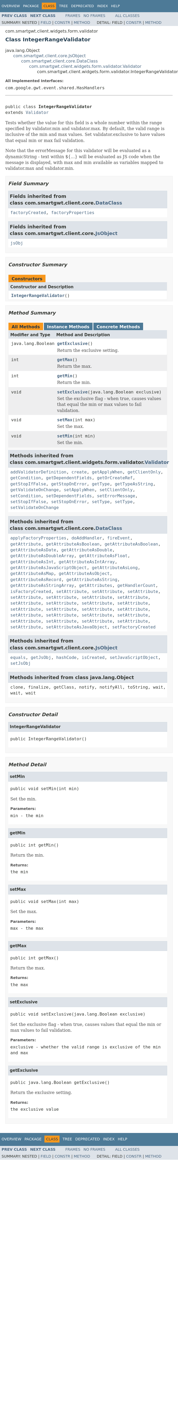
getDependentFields (69, 477)
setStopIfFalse (28, 501)
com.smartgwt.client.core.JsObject (49, 55)
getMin (64, 375)
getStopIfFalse (28, 483)
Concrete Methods (118, 326)
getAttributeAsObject (84, 573)
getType (100, 483)
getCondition (25, 477)
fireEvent (118, 538)
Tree (63, 6)
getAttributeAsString (91, 579)
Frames (72, 16)
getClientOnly (144, 472)
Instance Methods (68, 326)
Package (31, 6)
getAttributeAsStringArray (42, 585)
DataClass (108, 203)
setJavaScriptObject (134, 657)
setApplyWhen (79, 489)
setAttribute (71, 591)
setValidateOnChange (34, 507)
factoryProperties (72, 212)
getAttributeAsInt (32, 561)
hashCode (66, 657)
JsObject (106, 233)
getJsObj (41, 657)
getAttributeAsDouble (86, 549)
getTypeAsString (134, 483)
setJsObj (20, 663)
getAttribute (25, 544)
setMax (64, 419)
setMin (64, 436)
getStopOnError (69, 483)
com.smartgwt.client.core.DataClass (59, 61)
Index (102, 6)
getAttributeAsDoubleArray (42, 555)
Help (115, 6)
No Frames (95, 16)
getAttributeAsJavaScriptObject (48, 567)
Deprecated (82, 6)
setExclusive (72, 392)
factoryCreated (28, 212)
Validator (37, 112)
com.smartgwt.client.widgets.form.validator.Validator (85, 66)
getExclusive (72, 343)
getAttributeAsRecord (35, 579)
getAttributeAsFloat (103, 555)
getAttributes (95, 585)
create (79, 472)
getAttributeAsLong (115, 567)
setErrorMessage (116, 495)
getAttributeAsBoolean (72, 544)
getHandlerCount (136, 585)
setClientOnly (116, 489)
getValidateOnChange (34, 489)
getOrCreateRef (115, 477)
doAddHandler (86, 538)
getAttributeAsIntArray (87, 561)
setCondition (25, 495)
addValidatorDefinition (38, 472)
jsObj (16, 243)
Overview (11, 6)
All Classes (127, 16)
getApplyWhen (107, 472)
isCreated (93, 657)
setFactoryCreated (134, 627)
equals (18, 657)
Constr (62, 22)
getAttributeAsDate (33, 549)
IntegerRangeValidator (38, 295)
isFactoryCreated (30, 591)
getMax (64, 359)
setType (100, 501)
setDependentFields (69, 495)
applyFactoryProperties (38, 538)
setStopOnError (69, 501)
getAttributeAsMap (32, 573)
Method (82, 22)
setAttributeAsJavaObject (76, 627)
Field (46, 22)
